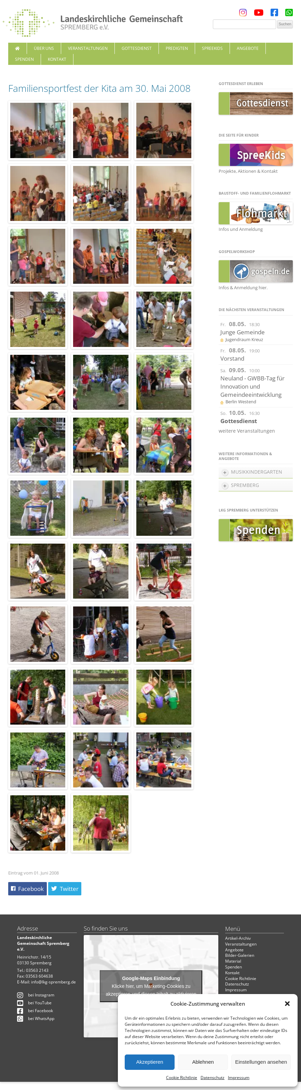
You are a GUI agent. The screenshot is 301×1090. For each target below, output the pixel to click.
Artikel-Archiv (238, 938)
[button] (287, 1003)
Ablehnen (203, 1062)
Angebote (248, 48)
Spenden (24, 59)
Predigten (177, 48)
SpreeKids (212, 48)
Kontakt (57, 59)
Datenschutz (212, 1077)
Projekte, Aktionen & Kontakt (248, 171)
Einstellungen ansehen (261, 1062)
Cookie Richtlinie (181, 1077)
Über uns (44, 48)
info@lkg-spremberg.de (53, 982)
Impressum (238, 1077)
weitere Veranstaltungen (247, 431)
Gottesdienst (137, 48)
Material (233, 961)
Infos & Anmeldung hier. (243, 287)
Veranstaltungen (88, 48)
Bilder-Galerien (239, 955)
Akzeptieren (149, 1062)
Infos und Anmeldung (241, 229)
